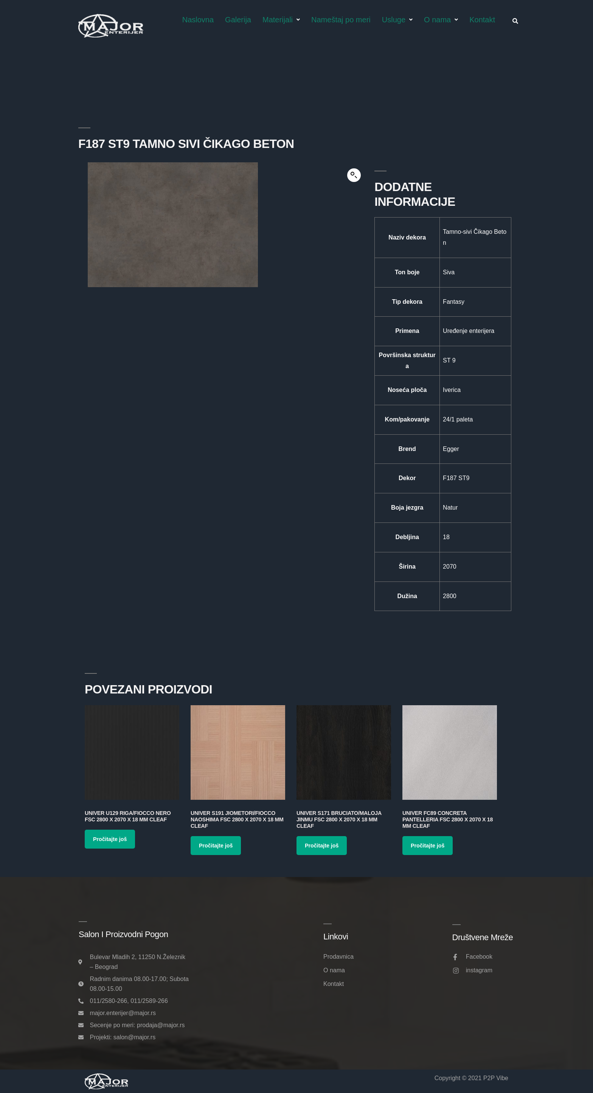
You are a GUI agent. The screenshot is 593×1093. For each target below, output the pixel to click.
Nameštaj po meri (341, 20)
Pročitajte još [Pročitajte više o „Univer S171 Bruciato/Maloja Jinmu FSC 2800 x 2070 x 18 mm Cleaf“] (321, 846)
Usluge (397, 20)
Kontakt (482, 20)
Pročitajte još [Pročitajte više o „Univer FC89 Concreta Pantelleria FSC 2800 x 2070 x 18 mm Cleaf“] (427, 846)
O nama (441, 20)
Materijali (281, 20)
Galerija (238, 20)
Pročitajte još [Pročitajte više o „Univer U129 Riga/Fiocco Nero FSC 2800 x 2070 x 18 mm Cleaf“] (110, 839)
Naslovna (198, 20)
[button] (354, 175)
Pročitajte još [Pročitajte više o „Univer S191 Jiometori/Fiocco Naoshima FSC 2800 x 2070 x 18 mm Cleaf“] (216, 846)
